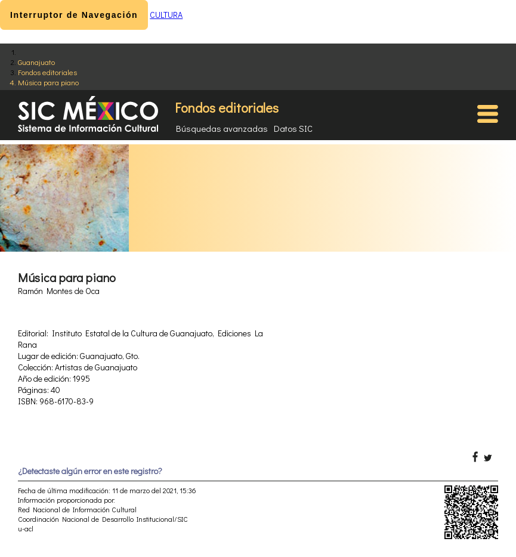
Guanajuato (36, 62)
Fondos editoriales (47, 72)
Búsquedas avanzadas (222, 128)
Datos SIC (293, 128)
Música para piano (48, 82)
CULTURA (166, 14)
